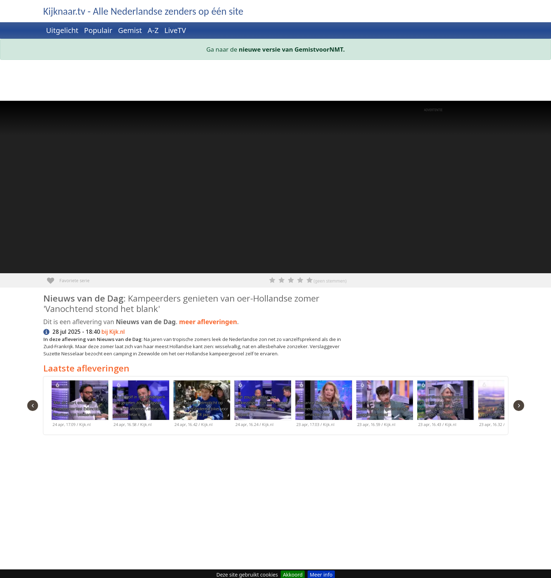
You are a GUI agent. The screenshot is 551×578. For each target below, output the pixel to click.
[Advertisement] (258, 82)
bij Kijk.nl (113, 332)
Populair (98, 30)
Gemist (130, 30)
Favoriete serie (53, 278)
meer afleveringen (208, 321)
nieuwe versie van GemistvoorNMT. (292, 49)
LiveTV (175, 30)
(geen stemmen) (329, 281)
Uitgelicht (62, 30)
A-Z (153, 30)
